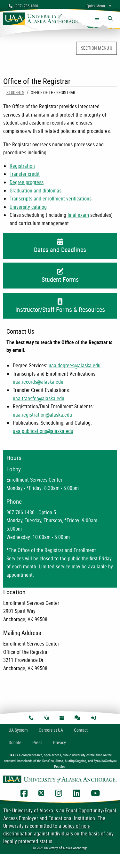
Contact (81, 730)
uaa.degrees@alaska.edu (74, 365)
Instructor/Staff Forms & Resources (60, 306)
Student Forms (60, 276)
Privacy (59, 742)
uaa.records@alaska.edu (38, 381)
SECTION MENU (96, 48)
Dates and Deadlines (60, 246)
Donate (15, 742)
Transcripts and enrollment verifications (51, 198)
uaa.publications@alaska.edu (43, 431)
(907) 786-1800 (23, 5)
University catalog (28, 206)
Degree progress (27, 182)
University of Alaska (32, 810)
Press (37, 742)
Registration (22, 165)
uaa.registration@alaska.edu (42, 414)
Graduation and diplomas (35, 190)
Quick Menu (96, 5)
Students (15, 92)
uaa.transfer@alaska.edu (38, 398)
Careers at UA (51, 730)
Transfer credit (25, 173)
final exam (78, 214)
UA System (18, 730)
